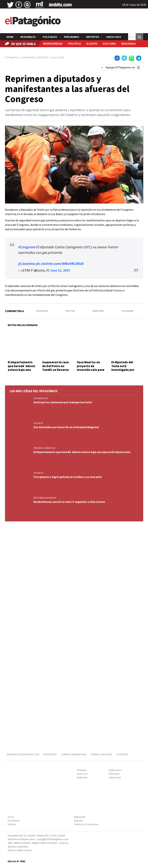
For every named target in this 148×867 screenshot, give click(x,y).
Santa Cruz (113, 37)
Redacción (82, 777)
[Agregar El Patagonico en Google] (120, 67)
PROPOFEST (50, 754)
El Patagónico (12, 57)
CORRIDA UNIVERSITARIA (74, 754)
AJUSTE (91, 43)
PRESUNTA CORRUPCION (44, 448)
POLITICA (74, 43)
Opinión (12, 824)
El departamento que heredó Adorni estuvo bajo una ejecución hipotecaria (21, 369)
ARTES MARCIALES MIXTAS (45, 498)
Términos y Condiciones (86, 824)
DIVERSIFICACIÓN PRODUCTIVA (23, 754)
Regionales (28, 37)
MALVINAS (128, 43)
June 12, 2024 (60, 270)
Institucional (115, 777)
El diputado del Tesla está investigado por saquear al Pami (123, 367)
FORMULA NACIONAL (101, 754)
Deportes (92, 37)
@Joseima (26, 263)
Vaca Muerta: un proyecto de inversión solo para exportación (90, 367)
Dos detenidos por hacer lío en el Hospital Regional (66, 427)
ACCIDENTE (122, 754)
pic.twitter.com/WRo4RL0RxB (59, 263)
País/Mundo (71, 37)
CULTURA (109, 43)
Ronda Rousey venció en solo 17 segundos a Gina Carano (69, 502)
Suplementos (115, 770)
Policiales (50, 37)
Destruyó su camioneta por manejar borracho (63, 402)
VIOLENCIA (38, 423)
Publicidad (114, 773)
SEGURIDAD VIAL (41, 398)
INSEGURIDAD (52, 43)
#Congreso (26, 247)
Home (9, 37)
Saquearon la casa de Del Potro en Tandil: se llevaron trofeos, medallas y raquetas (56, 369)
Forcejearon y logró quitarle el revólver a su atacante (68, 477)
